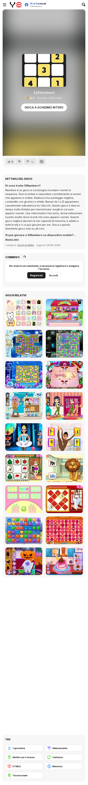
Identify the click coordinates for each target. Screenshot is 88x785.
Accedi (53, 275)
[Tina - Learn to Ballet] (64, 437)
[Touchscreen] (24, 775)
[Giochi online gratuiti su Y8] (16, 4)
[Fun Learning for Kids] (64, 468)
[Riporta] (30, 161)
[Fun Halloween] (23, 561)
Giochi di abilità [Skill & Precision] (25, 245)
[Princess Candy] (23, 530)
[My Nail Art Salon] (23, 499)
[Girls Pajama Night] (64, 406)
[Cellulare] (64, 757)
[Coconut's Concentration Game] (23, 312)
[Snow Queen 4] (23, 375)
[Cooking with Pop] (64, 561)
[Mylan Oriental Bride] (64, 499)
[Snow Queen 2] (64, 344)
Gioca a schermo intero (44, 107)
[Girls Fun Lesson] (23, 406)
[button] (12, 239)
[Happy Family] (64, 312)
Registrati (36, 275)
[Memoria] (64, 766)
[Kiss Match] (64, 530)
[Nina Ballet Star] (23, 437)
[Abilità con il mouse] (24, 757)
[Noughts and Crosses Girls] (64, 375)
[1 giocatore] (24, 748)
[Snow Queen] (23, 344)
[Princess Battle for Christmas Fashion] (23, 468)
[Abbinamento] (64, 748)
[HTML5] (24, 766)
